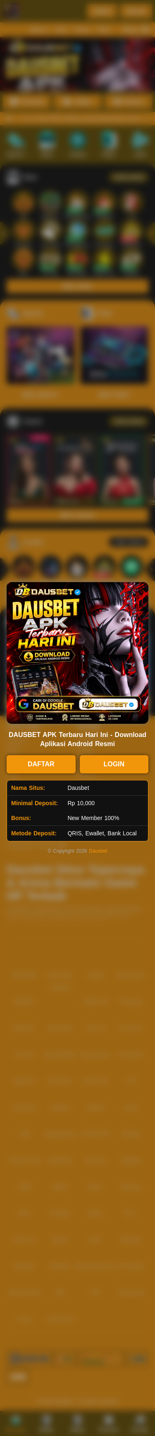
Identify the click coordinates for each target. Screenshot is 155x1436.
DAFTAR (41, 764)
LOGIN (113, 764)
